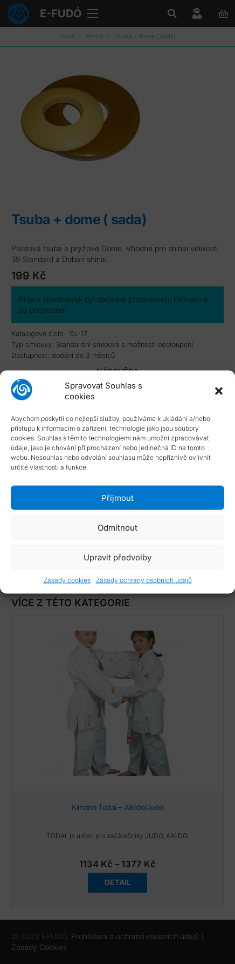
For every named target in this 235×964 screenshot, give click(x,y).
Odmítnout (117, 527)
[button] (218, 390)
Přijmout (117, 497)
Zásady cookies (67, 580)
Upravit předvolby (117, 557)
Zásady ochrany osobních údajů (144, 580)
